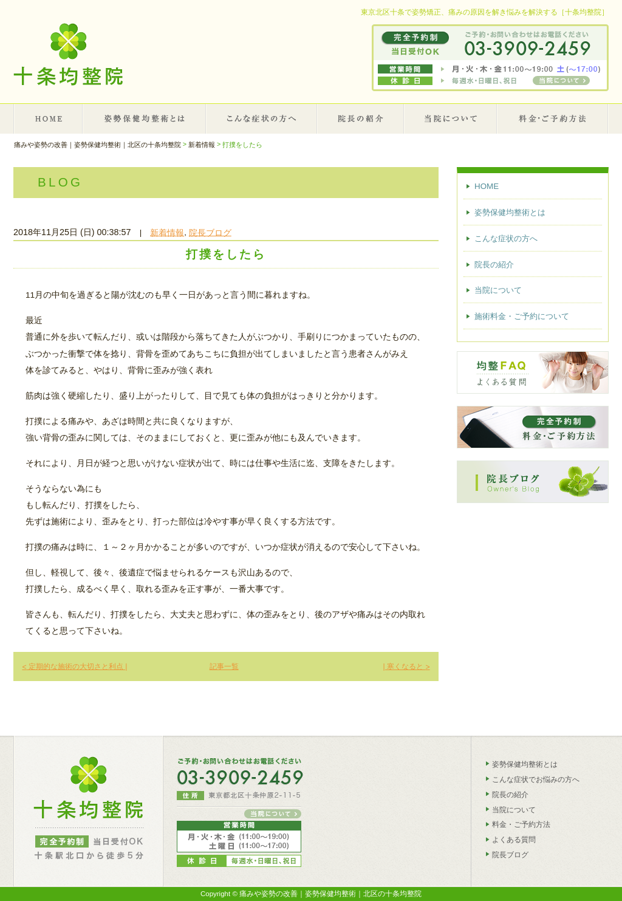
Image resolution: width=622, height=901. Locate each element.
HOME (48, 118)
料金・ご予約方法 (521, 824)
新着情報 (167, 232)
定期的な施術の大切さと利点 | (74, 666)
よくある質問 (514, 839)
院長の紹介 (361, 118)
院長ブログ (210, 232)
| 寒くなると (406, 666)
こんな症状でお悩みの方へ (535, 779)
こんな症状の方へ (262, 118)
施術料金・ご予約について (553, 118)
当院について (451, 118)
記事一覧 (224, 666)
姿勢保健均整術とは (145, 118)
